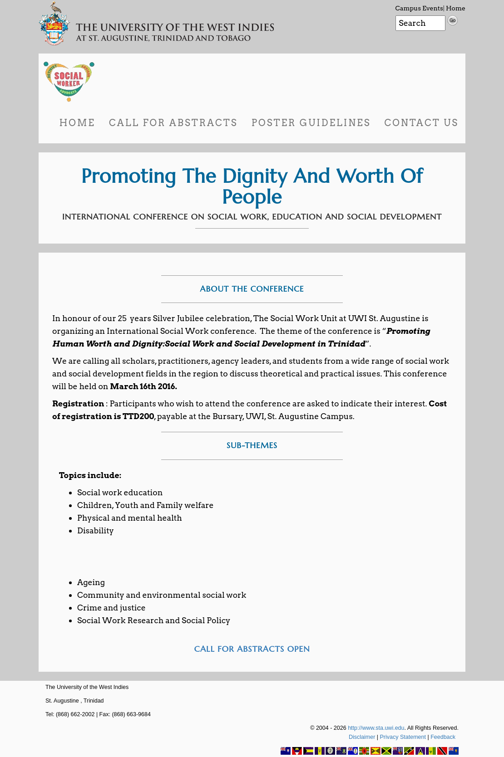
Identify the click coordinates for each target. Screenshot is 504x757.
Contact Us (421, 122)
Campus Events (419, 8)
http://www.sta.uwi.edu (376, 728)
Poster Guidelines (311, 122)
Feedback (442, 737)
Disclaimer (362, 737)
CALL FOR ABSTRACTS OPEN (252, 649)
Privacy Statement (403, 737)
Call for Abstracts (173, 122)
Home (455, 8)
